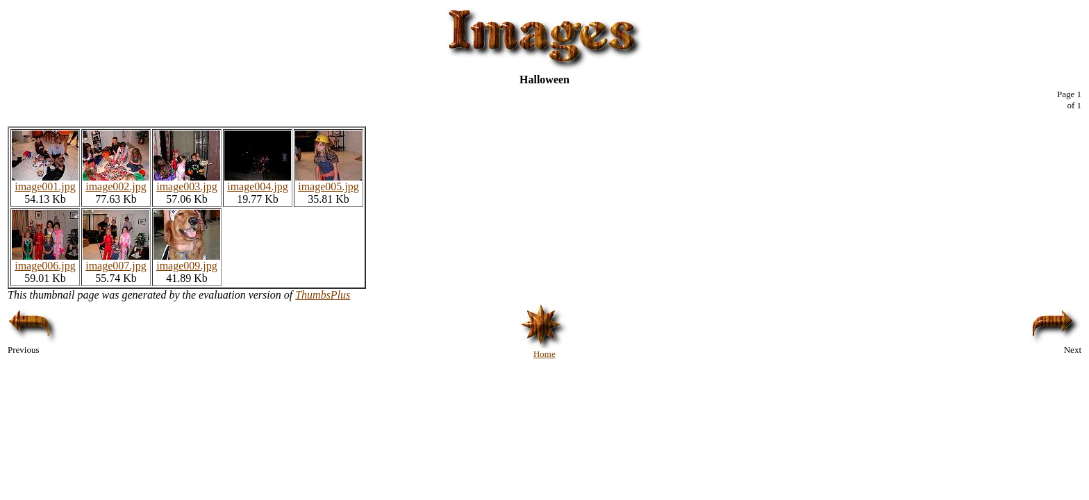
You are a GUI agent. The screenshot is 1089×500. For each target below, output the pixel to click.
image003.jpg (186, 181)
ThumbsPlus (322, 295)
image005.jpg (328, 181)
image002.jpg (116, 181)
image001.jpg (45, 181)
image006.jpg (45, 261)
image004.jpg (257, 181)
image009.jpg (186, 261)
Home (544, 349)
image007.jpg (116, 261)
